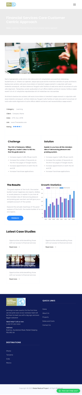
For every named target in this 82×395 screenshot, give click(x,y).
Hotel (15, 263)
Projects (45, 317)
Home (44, 309)
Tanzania (9, 355)
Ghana (8, 351)
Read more (14, 247)
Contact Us (46, 325)
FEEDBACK (15, 218)
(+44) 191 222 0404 (13, 324)
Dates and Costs (48, 321)
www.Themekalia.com (19, 122)
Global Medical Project (41, 388)
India (8, 359)
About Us (45, 313)
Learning (19, 109)
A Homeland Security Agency (22, 265)
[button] (68, 391)
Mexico (8, 363)
